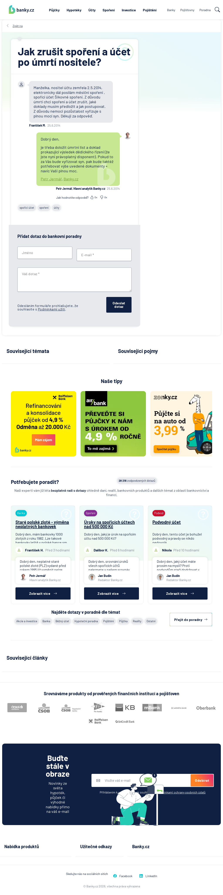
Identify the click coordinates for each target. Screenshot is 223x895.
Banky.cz (71, 178)
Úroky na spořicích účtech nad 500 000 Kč (109, 524)
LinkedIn (148, 876)
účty (56, 207)
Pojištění (150, 10)
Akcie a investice (26, 621)
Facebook (122, 876)
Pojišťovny (187, 10)
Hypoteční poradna (86, 621)
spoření (44, 207)
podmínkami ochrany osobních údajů (181, 792)
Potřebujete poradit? (35, 482)
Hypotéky (74, 10)
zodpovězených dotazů (137, 480)
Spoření (109, 10)
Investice (129, 10)
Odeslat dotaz (119, 305)
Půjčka (123, 621)
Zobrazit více (43, 593)
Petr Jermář (51, 178)
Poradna (205, 10)
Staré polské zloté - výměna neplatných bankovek (42, 524)
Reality (137, 621)
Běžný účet (62, 621)
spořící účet (27, 207)
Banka (46, 621)
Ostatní (151, 621)
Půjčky (54, 10)
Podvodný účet (166, 522)
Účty (92, 10)
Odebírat (202, 780)
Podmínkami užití (51, 309)
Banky (171, 10)
